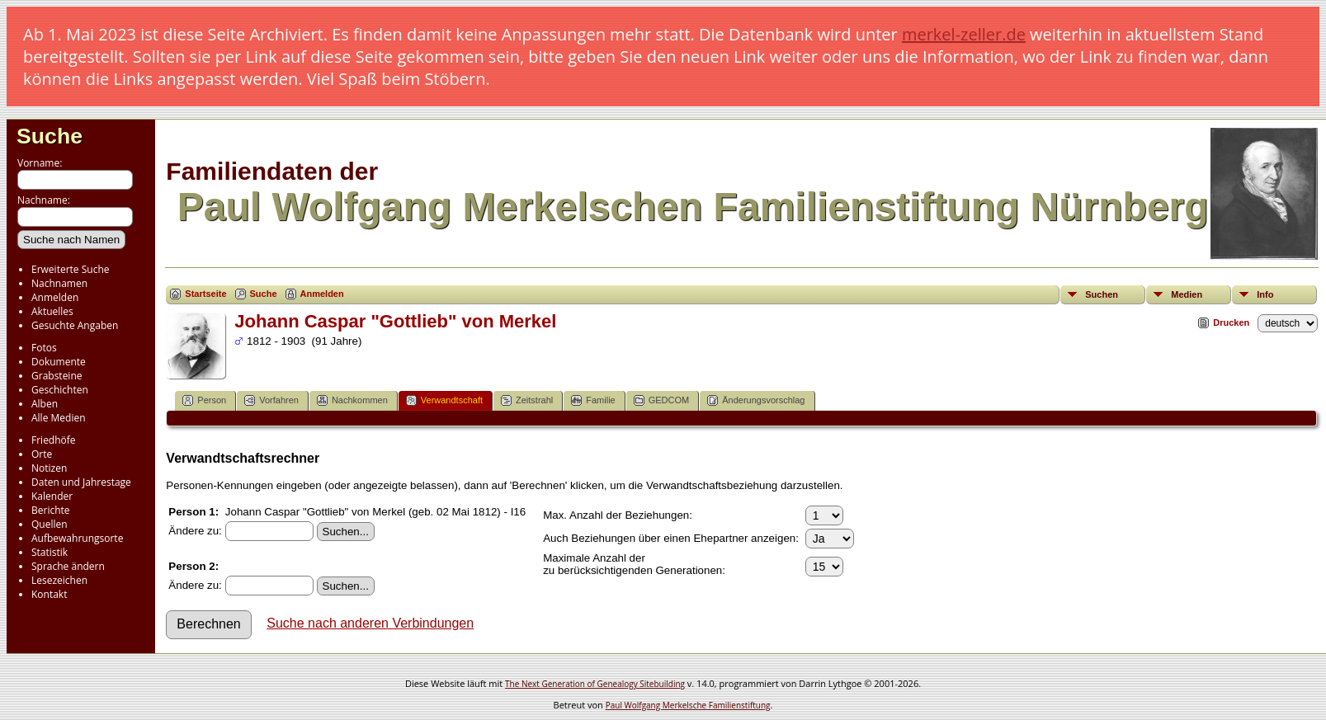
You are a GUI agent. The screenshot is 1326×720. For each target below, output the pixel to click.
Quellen (49, 524)
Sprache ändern (68, 566)
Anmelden (54, 297)
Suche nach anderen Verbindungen (370, 623)
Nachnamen (59, 283)
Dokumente (58, 362)
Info (1265, 294)
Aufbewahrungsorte (77, 538)
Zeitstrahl (527, 400)
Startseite (205, 294)
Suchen (1101, 294)
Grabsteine (57, 376)
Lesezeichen (59, 580)
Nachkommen (352, 400)
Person (204, 400)
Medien (1186, 294)
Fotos (44, 348)
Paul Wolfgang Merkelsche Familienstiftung (688, 705)
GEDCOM (662, 400)
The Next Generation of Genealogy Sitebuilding (595, 683)
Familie (593, 400)
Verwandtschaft (444, 400)
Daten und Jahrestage (81, 482)
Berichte (50, 510)
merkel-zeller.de (964, 34)
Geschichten (59, 390)
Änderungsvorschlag (756, 400)
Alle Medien (58, 418)
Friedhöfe (53, 440)
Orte (41, 454)
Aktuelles (52, 311)
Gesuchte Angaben (74, 325)
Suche (50, 136)
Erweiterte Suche (70, 269)
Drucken (1231, 322)
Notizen (49, 468)
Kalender (52, 496)
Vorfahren (271, 400)
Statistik (49, 552)
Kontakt (49, 594)
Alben (44, 404)
